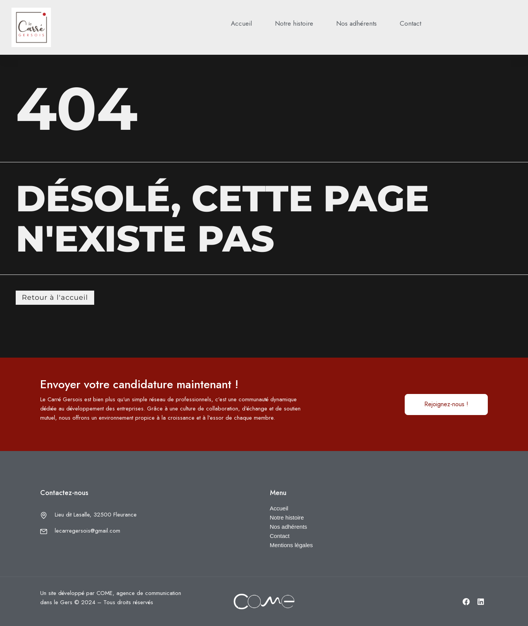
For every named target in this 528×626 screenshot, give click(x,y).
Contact (410, 23)
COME (104, 593)
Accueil (241, 23)
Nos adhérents (356, 23)
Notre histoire (294, 23)
